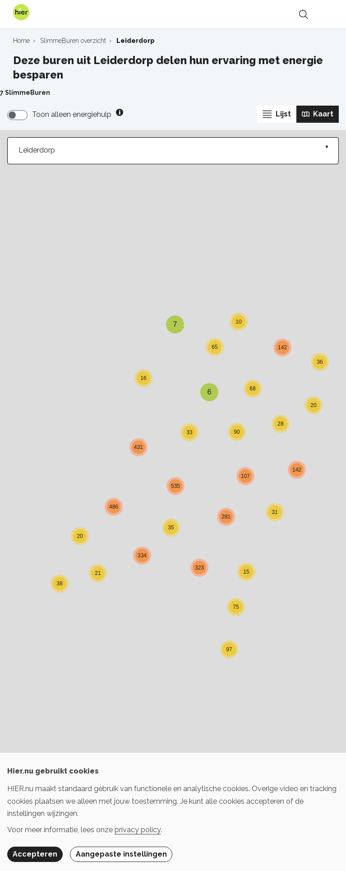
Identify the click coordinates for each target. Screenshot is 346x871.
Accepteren (35, 854)
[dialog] (173, 812)
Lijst (277, 114)
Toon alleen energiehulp (71, 114)
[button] (98, 568)
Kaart (317, 114)
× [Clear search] (326, 146)
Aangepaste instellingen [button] (121, 854)
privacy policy (138, 829)
